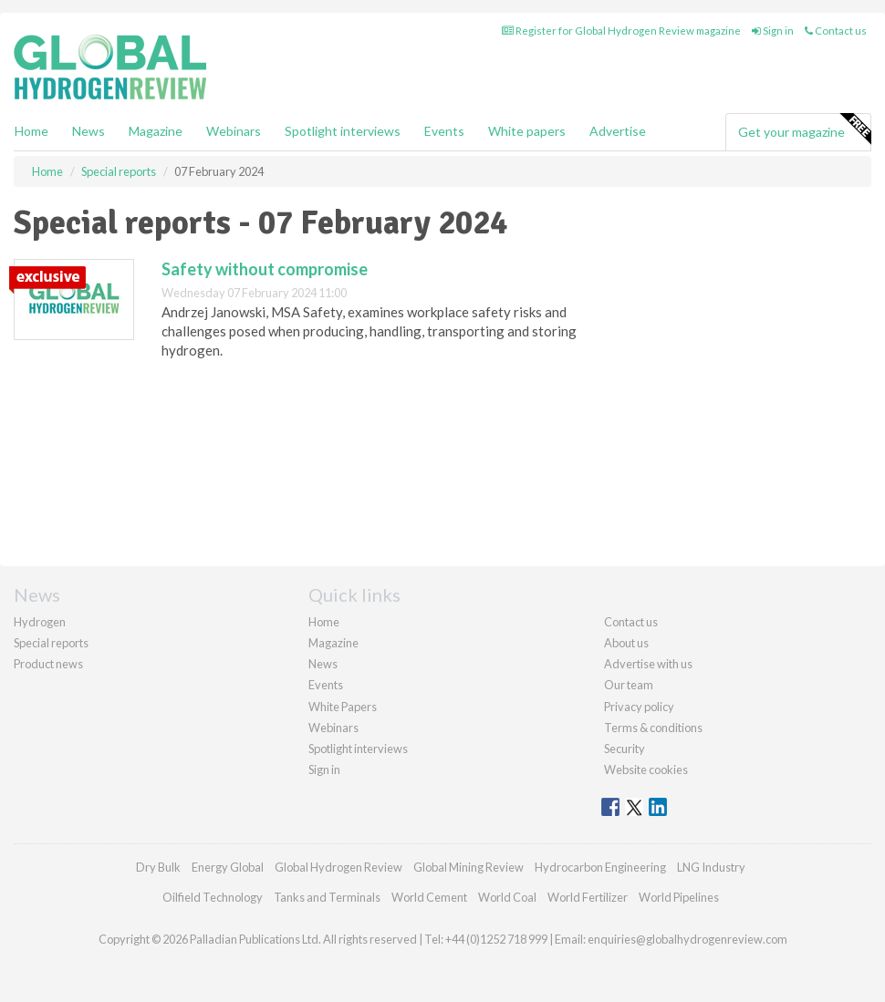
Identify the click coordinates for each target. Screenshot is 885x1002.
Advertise (617, 131)
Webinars (233, 131)
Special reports (51, 642)
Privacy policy (639, 706)
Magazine (155, 131)
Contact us (836, 30)
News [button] (88, 131)
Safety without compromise (264, 269)
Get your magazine (804, 129)
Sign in (773, 30)
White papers (527, 131)
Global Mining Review (468, 867)
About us (626, 642)
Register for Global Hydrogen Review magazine (621, 30)
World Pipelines (679, 897)
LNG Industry (711, 867)
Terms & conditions (653, 727)
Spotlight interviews (343, 131)
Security (624, 748)
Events (444, 131)
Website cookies (646, 769)
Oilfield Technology (212, 897)
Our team (628, 684)
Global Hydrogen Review (338, 867)
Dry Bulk (158, 867)
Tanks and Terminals (327, 897)
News (323, 663)
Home (31, 131)
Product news (48, 663)
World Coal (507, 897)
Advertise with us (648, 663)
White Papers (342, 706)
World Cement (429, 897)
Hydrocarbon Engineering (600, 867)
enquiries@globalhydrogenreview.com (687, 939)
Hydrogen (40, 622)
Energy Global (228, 867)
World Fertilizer (587, 897)
